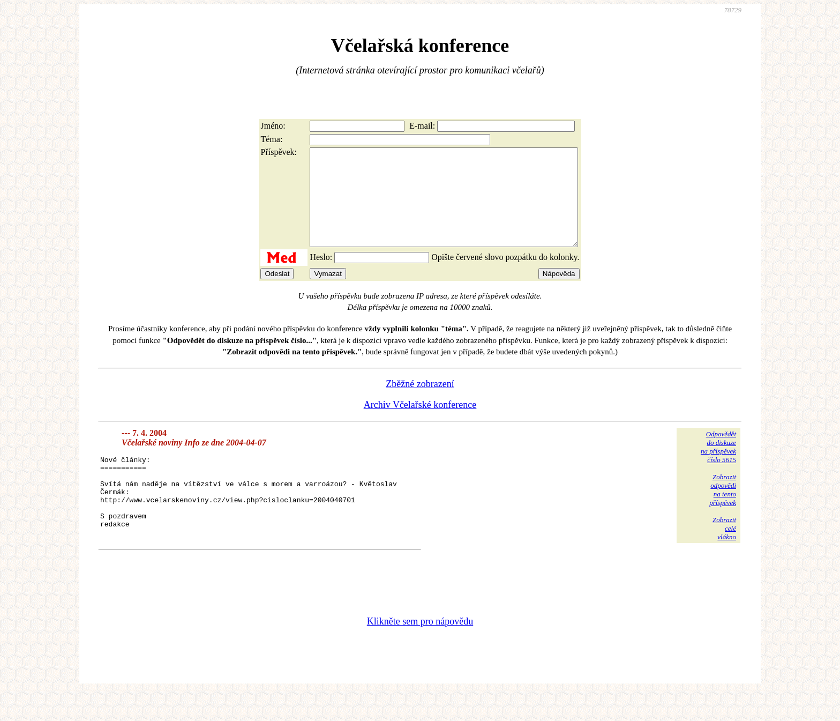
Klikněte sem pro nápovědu (420, 649)
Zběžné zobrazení (420, 403)
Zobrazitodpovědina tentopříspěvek (722, 509)
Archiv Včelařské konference (420, 424)
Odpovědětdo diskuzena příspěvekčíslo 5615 (718, 466)
